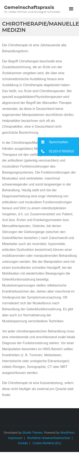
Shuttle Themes (32, 432)
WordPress (67, 432)
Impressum (15, 438)
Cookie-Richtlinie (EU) (47, 443)
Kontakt (23, 443)
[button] (58, 142)
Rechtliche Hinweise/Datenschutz (48, 438)
